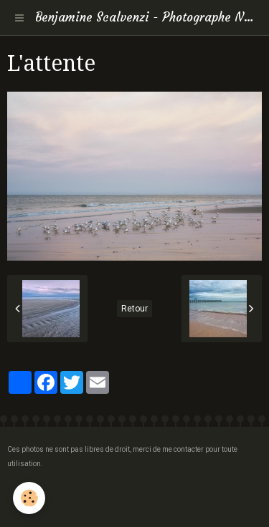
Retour (134, 309)
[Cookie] (29, 498)
